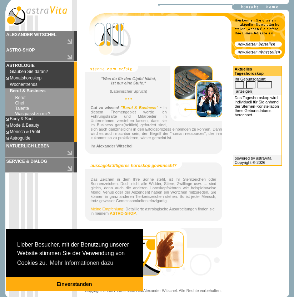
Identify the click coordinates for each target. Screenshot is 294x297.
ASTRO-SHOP (20, 50)
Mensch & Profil (25, 131)
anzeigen (244, 91)
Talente (22, 108)
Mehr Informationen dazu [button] (81, 263)
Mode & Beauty (24, 125)
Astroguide (20, 138)
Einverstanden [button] (74, 284)
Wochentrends (24, 84)
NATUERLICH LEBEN (28, 145)
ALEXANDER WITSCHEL (31, 34)
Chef (19, 103)
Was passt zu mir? (32, 113)
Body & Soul (22, 118)
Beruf (20, 97)
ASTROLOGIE (20, 65)
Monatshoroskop (26, 78)
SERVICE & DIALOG (26, 161)
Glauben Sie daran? (29, 71)
